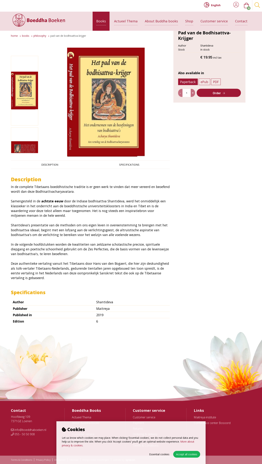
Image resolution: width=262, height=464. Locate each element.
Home (14, 35)
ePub (206, 106)
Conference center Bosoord (212, 423)
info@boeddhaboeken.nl (28, 430)
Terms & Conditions (21, 460)
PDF (217, 106)
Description (49, 164)
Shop (189, 19)
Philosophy (39, 35)
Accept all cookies (186, 454)
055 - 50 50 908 (23, 434)
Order (219, 117)
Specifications (129, 164)
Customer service (214, 19)
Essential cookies (159, 454)
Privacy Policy (43, 460)
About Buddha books (161, 19)
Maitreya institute (205, 417)
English (212, 5)
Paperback (189, 106)
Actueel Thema (126, 19)
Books (101, 19)
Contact (241, 19)
